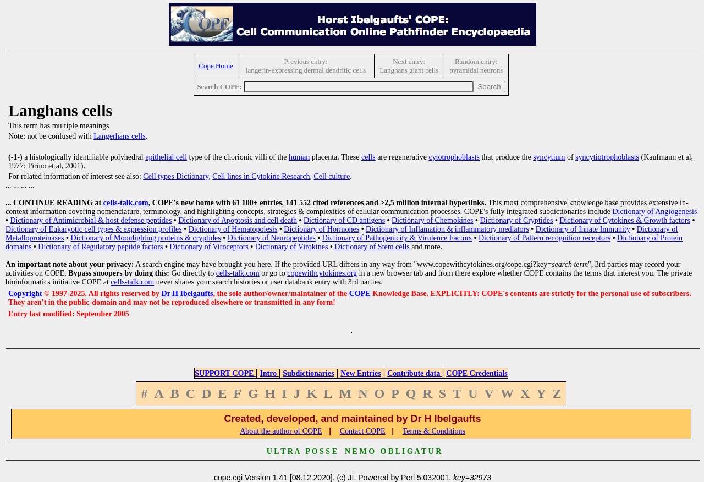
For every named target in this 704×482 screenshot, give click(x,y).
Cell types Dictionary (175, 176)
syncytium (549, 157)
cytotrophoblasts (454, 157)
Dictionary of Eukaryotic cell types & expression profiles (94, 229)
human (299, 157)
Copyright (25, 293)
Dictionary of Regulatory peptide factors (100, 247)
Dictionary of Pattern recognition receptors (544, 238)
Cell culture (332, 176)
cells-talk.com (125, 203)
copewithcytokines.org (322, 273)
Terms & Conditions (434, 431)
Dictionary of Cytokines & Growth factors (624, 220)
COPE (360, 293)
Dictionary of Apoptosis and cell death (237, 220)
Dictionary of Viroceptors (209, 247)
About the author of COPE (281, 431)
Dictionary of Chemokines (433, 220)
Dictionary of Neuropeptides (272, 238)
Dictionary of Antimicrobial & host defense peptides (91, 220)
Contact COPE (363, 431)
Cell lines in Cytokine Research (261, 176)
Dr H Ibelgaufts (187, 293)
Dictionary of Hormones (321, 229)
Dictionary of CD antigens (344, 220)
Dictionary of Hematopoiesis (233, 229)
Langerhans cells (119, 136)
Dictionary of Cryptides (516, 220)
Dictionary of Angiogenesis (654, 211)
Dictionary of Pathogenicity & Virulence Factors (397, 238)
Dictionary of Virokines (291, 247)
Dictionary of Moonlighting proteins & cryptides (145, 238)
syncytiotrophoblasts (607, 157)
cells (368, 157)
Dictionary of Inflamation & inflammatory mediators (447, 229)
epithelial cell (166, 157)
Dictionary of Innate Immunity (583, 229)
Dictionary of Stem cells (371, 247)
